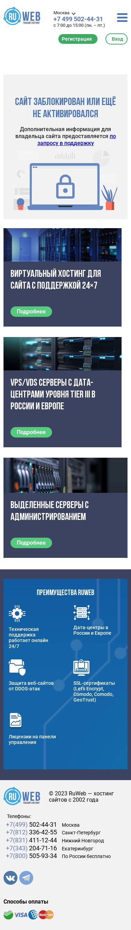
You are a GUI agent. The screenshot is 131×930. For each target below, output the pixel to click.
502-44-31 (31, 824)
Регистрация (77, 39)
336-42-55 (31, 832)
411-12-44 (31, 840)
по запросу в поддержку (76, 139)
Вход (117, 39)
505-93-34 (31, 855)
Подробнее (31, 311)
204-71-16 (31, 848)
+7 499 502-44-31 (78, 19)
